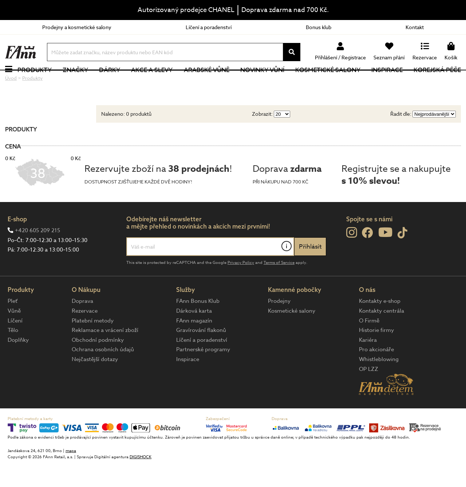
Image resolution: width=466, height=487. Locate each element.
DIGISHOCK (140, 480)
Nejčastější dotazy (95, 383)
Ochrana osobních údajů (103, 373)
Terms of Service (279, 286)
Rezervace (85, 334)
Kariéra (368, 363)
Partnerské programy (203, 373)
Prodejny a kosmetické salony (76, 27)
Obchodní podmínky (98, 363)
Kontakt (415, 27)
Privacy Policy (241, 286)
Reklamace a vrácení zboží (105, 354)
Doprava (82, 325)
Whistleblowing (379, 383)
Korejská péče (437, 81)
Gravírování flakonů (201, 354)
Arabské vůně (206, 81)
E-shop (17, 242)
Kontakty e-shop (379, 325)
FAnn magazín (194, 344)
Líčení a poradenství (209, 27)
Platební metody (93, 344)
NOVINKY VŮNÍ (262, 81)
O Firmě (369, 344)
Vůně (14, 334)
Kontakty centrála (381, 334)
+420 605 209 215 (37, 254)
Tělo (13, 354)
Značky (75, 81)
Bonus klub (318, 27)
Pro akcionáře (376, 373)
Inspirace (387, 81)
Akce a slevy (152, 81)
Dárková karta (194, 334)
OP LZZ (368, 392)
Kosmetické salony (327, 81)
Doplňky (18, 363)
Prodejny (279, 325)
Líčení (15, 344)
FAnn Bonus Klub (198, 325)
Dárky (109, 81)
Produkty (34, 81)
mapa (71, 474)
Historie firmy (376, 354)
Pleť (12, 325)
